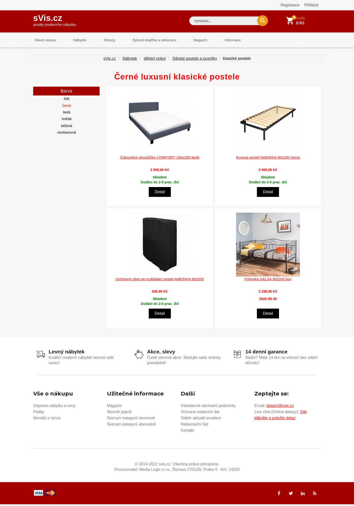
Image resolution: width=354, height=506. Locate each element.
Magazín (191, 40)
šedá (66, 114)
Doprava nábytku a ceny (54, 407)
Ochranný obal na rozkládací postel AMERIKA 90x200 (160, 281)
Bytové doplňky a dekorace (147, 40)
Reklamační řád (194, 426)
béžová (66, 127)
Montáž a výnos (47, 420)
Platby (38, 413)
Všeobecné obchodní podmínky (208, 407)
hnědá (67, 121)
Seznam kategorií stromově (131, 420)
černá (66, 107)
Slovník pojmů (119, 413)
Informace (220, 40)
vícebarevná (66, 134)
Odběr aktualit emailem (201, 420)
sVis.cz (54, 19)
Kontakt (187, 432)
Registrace (290, 5)
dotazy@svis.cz (280, 407)
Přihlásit (311, 5)
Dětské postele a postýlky (195, 60)
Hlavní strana (44, 40)
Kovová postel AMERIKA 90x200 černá (268, 159)
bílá (67, 101)
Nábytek (76, 40)
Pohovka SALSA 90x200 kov (268, 281)
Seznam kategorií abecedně (131, 426)
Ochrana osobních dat (200, 413)
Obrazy (104, 40)
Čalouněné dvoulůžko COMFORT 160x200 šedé (159, 159)
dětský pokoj (155, 60)
